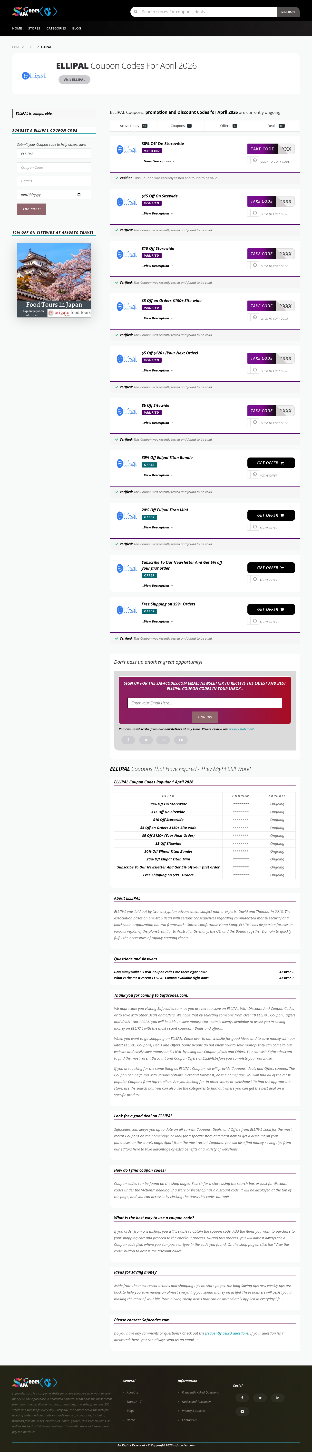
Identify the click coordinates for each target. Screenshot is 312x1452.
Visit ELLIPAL (74, 79)
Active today (134, 125)
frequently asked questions (226, 1333)
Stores (34, 28)
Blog (76, 28)
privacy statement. (241, 729)
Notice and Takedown (196, 1402)
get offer (270, 463)
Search (288, 12)
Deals (275, 125)
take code (262, 149)
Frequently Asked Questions (200, 1392)
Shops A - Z (134, 1402)
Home (17, 28)
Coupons (181, 125)
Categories (56, 28)
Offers (228, 125)
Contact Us (189, 1420)
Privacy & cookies (193, 1411)
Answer (287, 972)
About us (133, 1392)
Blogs (130, 1411)
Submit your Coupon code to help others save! (51, 144)
